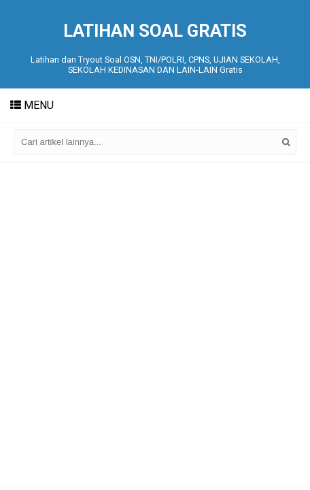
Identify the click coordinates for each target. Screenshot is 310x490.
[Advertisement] (155, 324)
